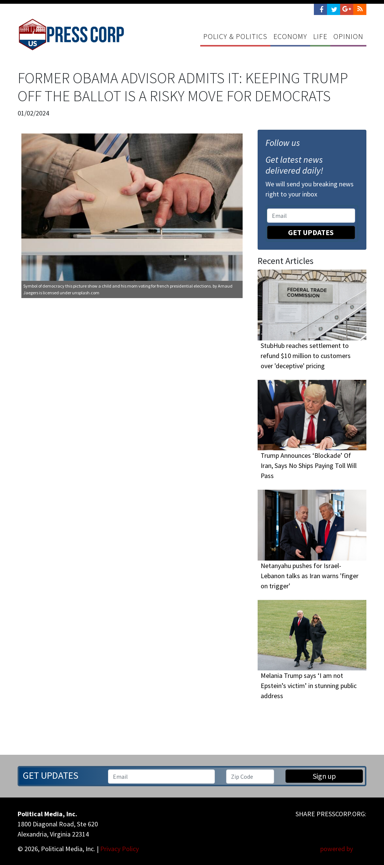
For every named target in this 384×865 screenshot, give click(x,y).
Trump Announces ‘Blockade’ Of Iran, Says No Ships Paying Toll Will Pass (309, 465)
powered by (343, 848)
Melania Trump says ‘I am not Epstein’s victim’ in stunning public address (309, 685)
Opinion (348, 36)
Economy (290, 36)
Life (320, 36)
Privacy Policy (119, 848)
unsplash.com (85, 292)
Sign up (324, 776)
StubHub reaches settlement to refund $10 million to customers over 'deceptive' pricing (306, 355)
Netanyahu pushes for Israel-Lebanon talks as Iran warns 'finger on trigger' (309, 575)
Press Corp (71, 34)
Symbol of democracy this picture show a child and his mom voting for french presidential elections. (117, 286)
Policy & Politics (235, 36)
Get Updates (311, 232)
